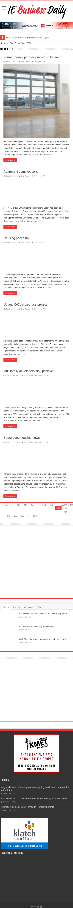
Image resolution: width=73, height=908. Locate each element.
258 (44, 505)
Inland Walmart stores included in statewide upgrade (27, 38)
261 (65, 508)
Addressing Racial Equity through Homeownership (27, 806)
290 (22, 516)
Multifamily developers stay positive (28, 371)
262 (65, 512)
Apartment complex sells (20, 171)
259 (51, 505)
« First (5, 505)
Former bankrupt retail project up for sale (31, 57)
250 (32, 505)
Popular (16, 607)
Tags (40, 607)
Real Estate (25, 62)
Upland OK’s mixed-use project (25, 304)
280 (15, 516)
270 (8, 516)
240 (25, 505)
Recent (6, 607)
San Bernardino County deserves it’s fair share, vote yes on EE (34, 798)
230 (18, 505)
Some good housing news (21, 437)
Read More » (10, 160)
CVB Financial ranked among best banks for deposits (43, 639)
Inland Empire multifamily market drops (37, 626)
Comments (29, 607)
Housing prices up (16, 238)
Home (4, 43)
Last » (36, 516)
